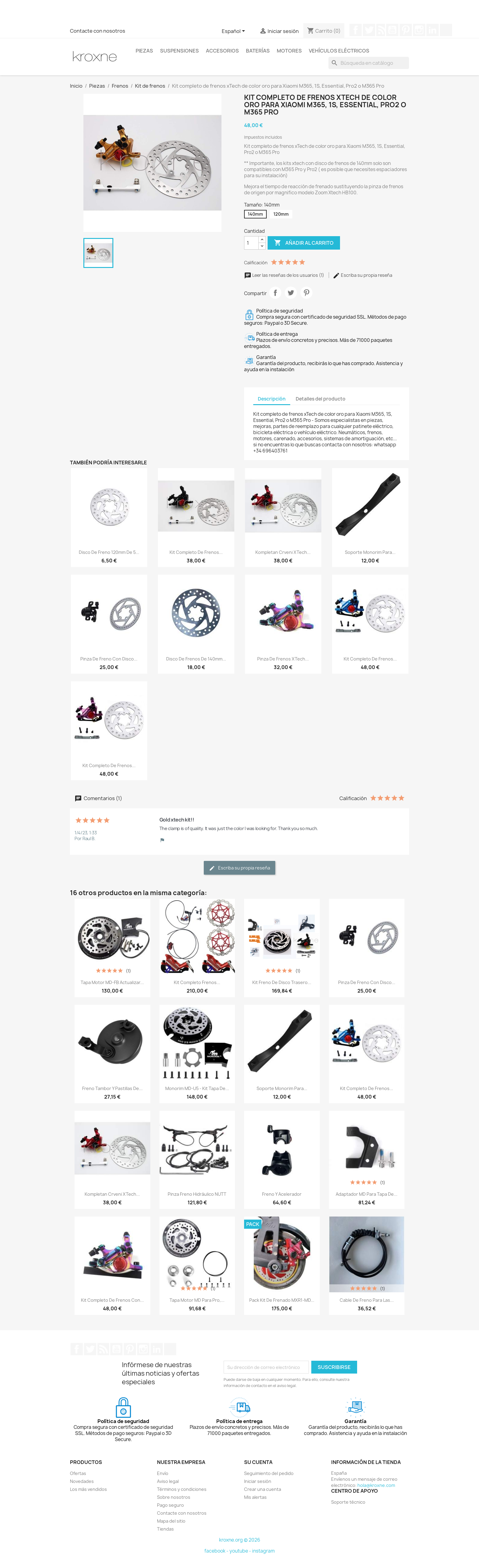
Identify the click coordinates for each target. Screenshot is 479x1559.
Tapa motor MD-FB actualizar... (112, 982)
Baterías (258, 50)
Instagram (419, 30)
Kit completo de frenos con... (112, 1300)
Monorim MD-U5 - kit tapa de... (197, 1088)
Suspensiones (179, 50)
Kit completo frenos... (197, 982)
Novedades (82, 1481)
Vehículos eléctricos (339, 50)
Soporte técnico (348, 1502)
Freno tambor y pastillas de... (112, 1088)
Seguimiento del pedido (269, 1473)
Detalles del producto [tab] (321, 399)
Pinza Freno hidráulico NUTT (197, 1194)
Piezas (144, 50)
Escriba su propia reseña (362, 275)
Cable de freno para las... (367, 1300)
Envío (162, 1473)
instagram (263, 1551)
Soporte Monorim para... (370, 552)
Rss (380, 30)
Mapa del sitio (171, 1521)
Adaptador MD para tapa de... (366, 1194)
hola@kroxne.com (376, 1485)
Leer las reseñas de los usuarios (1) (284, 275)
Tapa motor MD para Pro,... (197, 1300)
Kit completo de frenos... (196, 552)
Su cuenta (258, 1462)
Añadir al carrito (304, 243)
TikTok (446, 30)
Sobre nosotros (173, 1497)
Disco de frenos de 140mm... (196, 659)
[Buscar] (368, 63)
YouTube (392, 30)
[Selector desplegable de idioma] (234, 31)
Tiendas (165, 1529)
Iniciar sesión (257, 1481)
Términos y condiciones (182, 1489)
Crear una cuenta (262, 1489)
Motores (289, 50)
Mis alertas (255, 1497)
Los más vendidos (88, 1489)
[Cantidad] (251, 243)
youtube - (240, 1551)
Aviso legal (168, 1481)
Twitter (369, 30)
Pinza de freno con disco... (108, 659)
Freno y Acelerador (282, 1194)
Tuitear (291, 293)
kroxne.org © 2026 (239, 1540)
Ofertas (78, 1473)
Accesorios (222, 50)
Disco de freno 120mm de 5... (109, 552)
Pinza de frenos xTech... (283, 659)
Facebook (355, 30)
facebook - (216, 1551)
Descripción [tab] (272, 399)
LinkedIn (432, 30)
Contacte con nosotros (97, 30)
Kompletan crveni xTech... (283, 552)
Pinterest (406, 30)
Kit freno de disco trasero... (281, 982)
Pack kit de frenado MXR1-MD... (281, 1300)
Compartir (275, 293)
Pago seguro (170, 1505)
